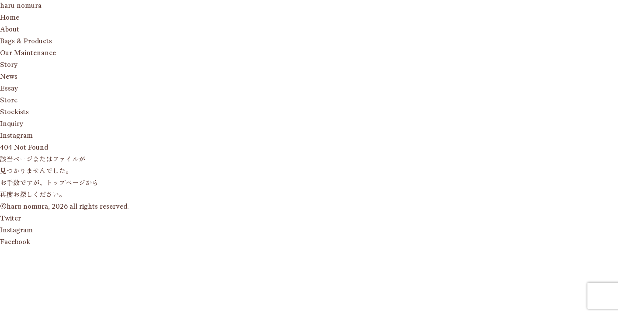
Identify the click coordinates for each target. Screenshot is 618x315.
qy (11, 124)
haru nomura (21, 6)
